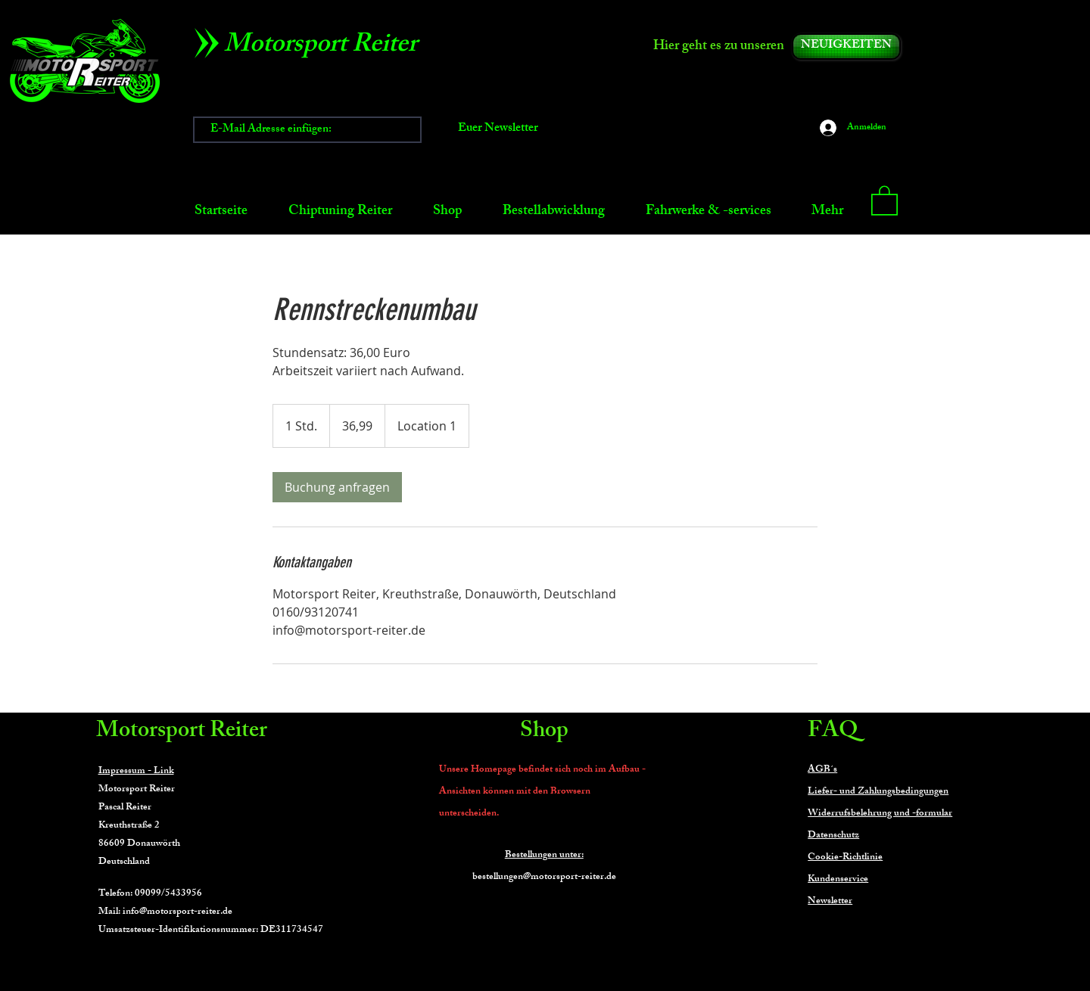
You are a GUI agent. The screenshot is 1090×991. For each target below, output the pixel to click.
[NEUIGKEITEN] (846, 46)
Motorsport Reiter (181, 732)
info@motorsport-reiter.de (177, 912)
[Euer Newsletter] (498, 129)
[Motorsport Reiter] (326, 47)
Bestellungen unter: (544, 856)
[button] (884, 200)
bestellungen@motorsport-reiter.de (544, 877)
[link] (337, 487)
